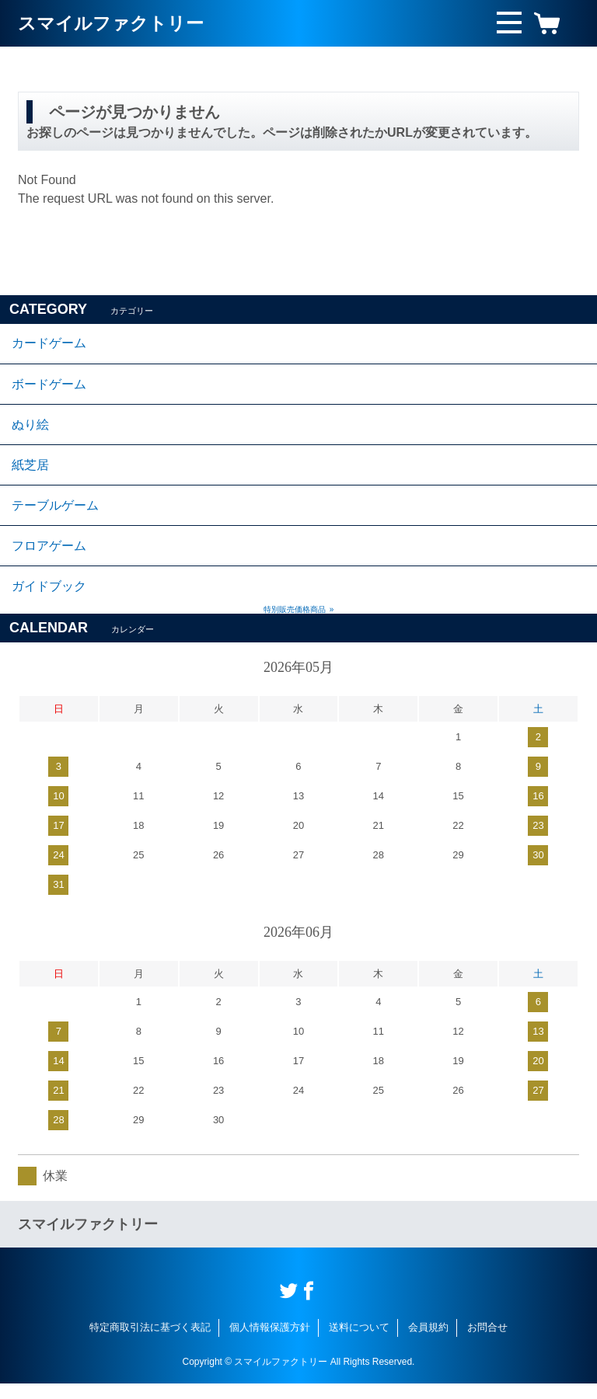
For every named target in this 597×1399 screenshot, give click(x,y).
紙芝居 (30, 472)
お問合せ (487, 1343)
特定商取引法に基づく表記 (150, 1343)
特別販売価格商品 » (299, 625)
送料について (359, 1343)
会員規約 (428, 1343)
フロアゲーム (49, 558)
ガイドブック (49, 600)
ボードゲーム (49, 387)
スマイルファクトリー (114, 22)
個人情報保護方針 (269, 1343)
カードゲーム (49, 344)
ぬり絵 (30, 430)
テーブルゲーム (55, 515)
